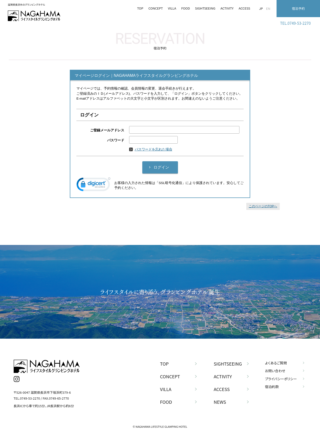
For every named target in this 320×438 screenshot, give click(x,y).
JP (261, 8)
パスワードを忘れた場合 (150, 149)
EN (268, 8)
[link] (93, 185)
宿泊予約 (298, 8)
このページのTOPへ (263, 206)
